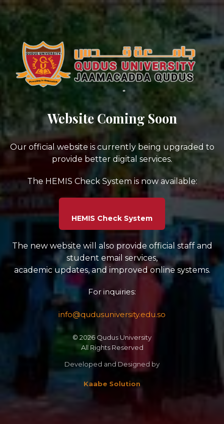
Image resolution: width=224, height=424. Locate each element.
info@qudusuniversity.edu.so (112, 314)
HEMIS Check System (112, 218)
